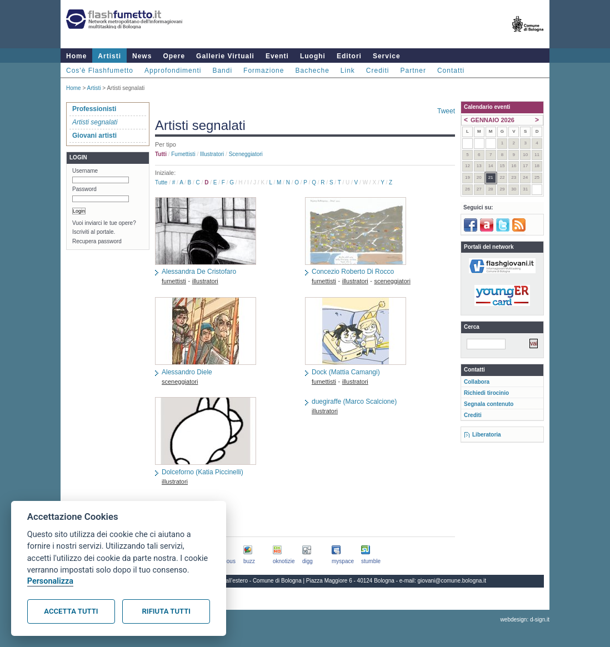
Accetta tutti (71, 611)
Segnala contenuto (488, 404)
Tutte (161, 182)
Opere (174, 56)
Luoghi (313, 56)
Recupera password (97, 241)
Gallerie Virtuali (225, 56)
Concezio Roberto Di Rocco (353, 271)
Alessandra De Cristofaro (199, 271)
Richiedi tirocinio (486, 393)
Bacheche (312, 70)
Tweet (446, 111)
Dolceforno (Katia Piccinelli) (202, 472)
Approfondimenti (172, 70)
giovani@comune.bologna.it (452, 581)
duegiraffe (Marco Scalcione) (354, 401)
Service (387, 56)
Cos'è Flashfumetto (99, 70)
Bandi (222, 70)
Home (76, 56)
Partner (413, 70)
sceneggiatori (246, 154)
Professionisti (94, 109)
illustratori (212, 154)
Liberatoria (486, 435)
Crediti (377, 70)
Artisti (109, 56)
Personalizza (50, 581)
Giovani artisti (94, 135)
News (142, 56)
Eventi (277, 56)
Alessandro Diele (187, 372)
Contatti (450, 70)
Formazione (263, 70)
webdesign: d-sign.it (525, 619)
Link (348, 70)
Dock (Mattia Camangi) (346, 372)
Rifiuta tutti (166, 611)
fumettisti (183, 154)
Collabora (476, 382)
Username (85, 171)
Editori (349, 56)
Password (84, 189)
